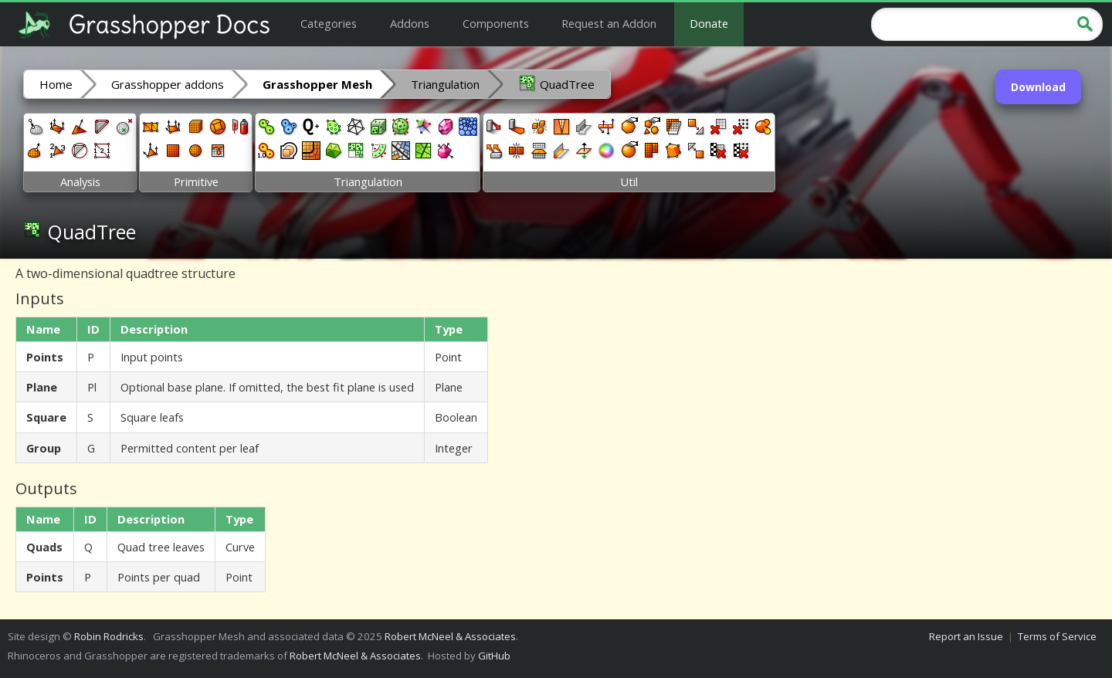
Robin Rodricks (109, 636)
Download (1038, 87)
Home (56, 84)
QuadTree (556, 83)
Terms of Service (1057, 636)
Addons (409, 23)
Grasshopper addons (167, 84)
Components (496, 23)
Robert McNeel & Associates (450, 636)
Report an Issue (966, 636)
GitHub (494, 656)
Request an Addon (608, 23)
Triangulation (445, 84)
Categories (328, 23)
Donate (709, 23)
